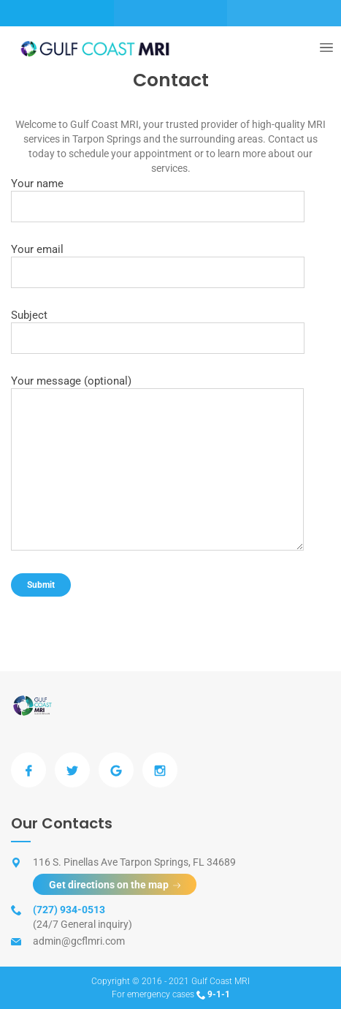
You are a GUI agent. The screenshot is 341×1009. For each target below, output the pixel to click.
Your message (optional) (157, 462)
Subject (157, 331)
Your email (157, 265)
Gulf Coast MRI (220, 981)
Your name (157, 199)
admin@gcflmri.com (79, 941)
